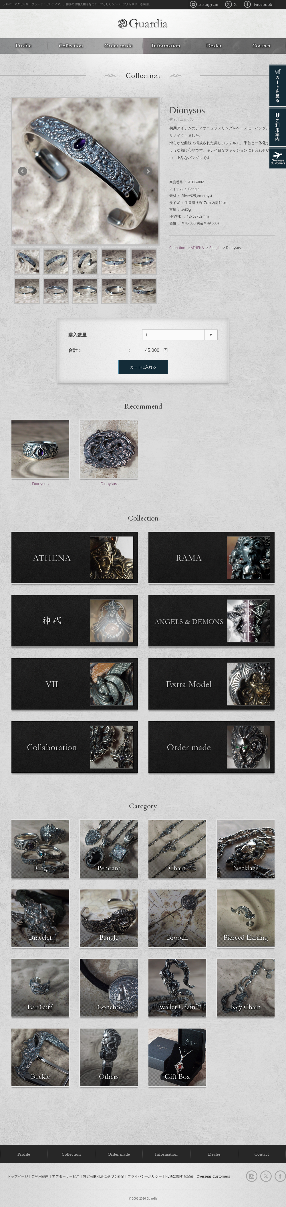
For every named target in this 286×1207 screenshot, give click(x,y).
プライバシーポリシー (145, 1176)
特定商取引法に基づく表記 (103, 1176)
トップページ (17, 1176)
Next (145, 171)
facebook (280, 1176)
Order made (118, 46)
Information (166, 46)
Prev (25, 171)
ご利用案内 (40, 1176)
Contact (262, 46)
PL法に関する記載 (179, 1176)
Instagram (205, 4)
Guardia (143, 24)
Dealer (214, 46)
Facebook (257, 4)
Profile (23, 46)
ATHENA (197, 247)
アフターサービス (66, 1176)
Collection (71, 46)
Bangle (215, 247)
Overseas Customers (213, 1176)
